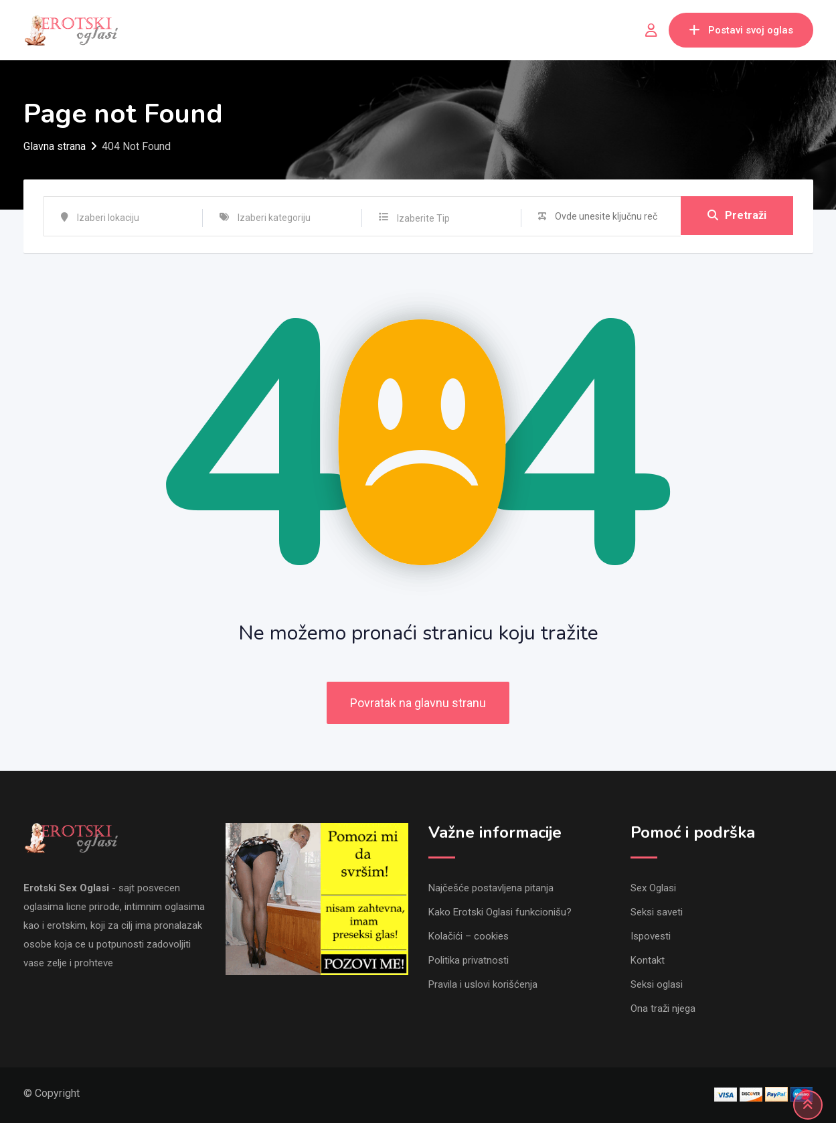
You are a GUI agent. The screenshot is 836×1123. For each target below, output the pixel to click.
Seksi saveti (657, 912)
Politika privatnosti (468, 960)
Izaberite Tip (423, 218)
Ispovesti (651, 936)
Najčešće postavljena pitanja (491, 888)
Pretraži (736, 216)
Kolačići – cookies (468, 936)
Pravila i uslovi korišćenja (482, 984)
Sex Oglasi (653, 888)
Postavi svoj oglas (741, 30)
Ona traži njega (663, 1008)
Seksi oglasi (657, 984)
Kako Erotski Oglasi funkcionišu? (500, 912)
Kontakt (648, 960)
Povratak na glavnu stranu (418, 703)
